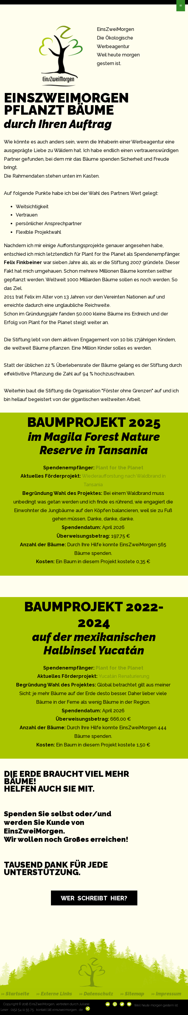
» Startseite (15, 994)
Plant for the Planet (119, 468)
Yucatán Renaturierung (124, 676)
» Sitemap (132, 994)
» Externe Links (54, 994)
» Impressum (166, 994)
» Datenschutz (96, 994)
